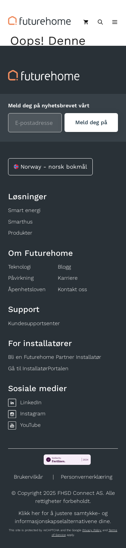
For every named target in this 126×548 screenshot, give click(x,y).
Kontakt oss (72, 289)
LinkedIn (31, 402)
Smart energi (24, 210)
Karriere (68, 278)
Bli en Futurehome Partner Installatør (54, 357)
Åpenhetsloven (27, 289)
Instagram (32, 413)
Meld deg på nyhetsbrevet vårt (48, 105)
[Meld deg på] (91, 122)
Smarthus (20, 221)
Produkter (20, 233)
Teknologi (19, 267)
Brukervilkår (28, 477)
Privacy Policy (91, 530)
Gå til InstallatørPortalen (38, 368)
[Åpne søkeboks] (100, 22)
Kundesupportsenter (34, 323)
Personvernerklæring (86, 477)
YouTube (30, 425)
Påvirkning (21, 278)
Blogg (64, 267)
